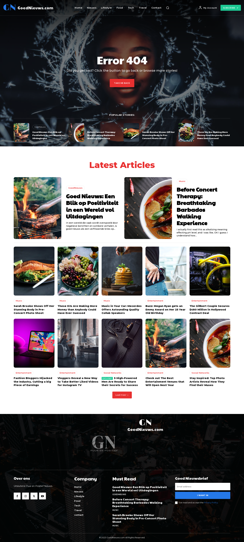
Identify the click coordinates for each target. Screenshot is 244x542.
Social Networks (112, 373)
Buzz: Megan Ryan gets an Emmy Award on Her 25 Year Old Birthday (165, 310)
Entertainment (155, 301)
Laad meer (122, 396)
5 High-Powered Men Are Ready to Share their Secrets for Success (120, 383)
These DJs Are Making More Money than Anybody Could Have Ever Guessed (213, 135)
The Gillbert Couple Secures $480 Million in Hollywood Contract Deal (210, 310)
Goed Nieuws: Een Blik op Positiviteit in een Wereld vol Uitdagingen (48, 135)
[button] (167, 8)
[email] (202, 487)
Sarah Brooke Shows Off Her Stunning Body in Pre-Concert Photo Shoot (158, 135)
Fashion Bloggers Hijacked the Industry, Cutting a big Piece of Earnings (33, 383)
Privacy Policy (211, 503)
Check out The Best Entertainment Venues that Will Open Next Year (164, 383)
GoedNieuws (40, 127)
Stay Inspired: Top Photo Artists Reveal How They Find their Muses (207, 383)
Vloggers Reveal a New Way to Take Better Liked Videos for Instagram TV (78, 383)
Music (91, 127)
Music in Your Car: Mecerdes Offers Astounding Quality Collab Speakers (122, 310)
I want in (202, 496)
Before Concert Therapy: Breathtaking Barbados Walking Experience (101, 135)
